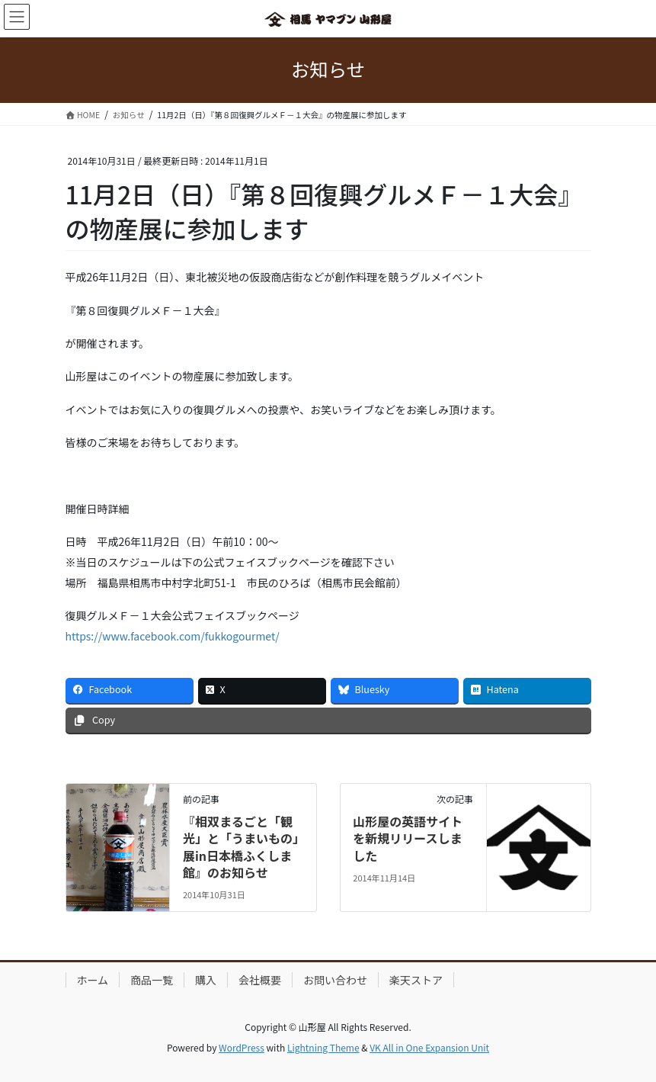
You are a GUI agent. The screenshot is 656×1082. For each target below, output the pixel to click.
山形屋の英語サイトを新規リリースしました (407, 838)
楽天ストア (416, 979)
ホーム (93, 979)
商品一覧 (151, 979)
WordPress (241, 1047)
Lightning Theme (323, 1047)
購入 (205, 979)
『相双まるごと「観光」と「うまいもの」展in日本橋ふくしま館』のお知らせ (241, 846)
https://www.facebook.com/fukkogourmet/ (173, 636)
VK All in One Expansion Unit (429, 1047)
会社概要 (259, 979)
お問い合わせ (335, 979)
